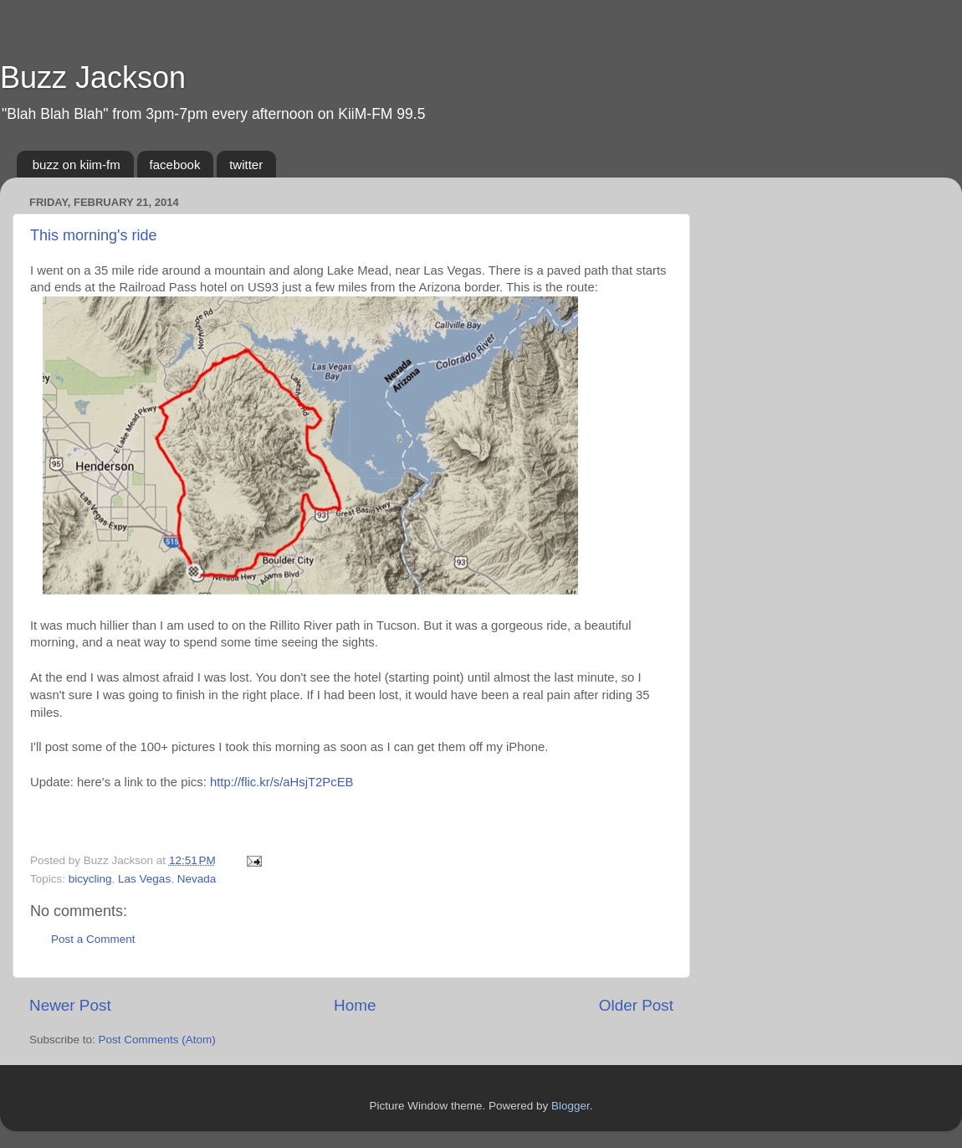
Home (355, 1005)
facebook (175, 164)
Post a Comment (93, 939)
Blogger (570, 1105)
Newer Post (70, 1005)
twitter (246, 164)
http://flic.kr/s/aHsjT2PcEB (282, 782)
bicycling (90, 879)
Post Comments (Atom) (157, 1039)
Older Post (636, 1005)
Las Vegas (144, 879)
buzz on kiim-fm (76, 164)
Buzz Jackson (93, 77)
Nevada (197, 879)
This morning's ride (93, 235)
